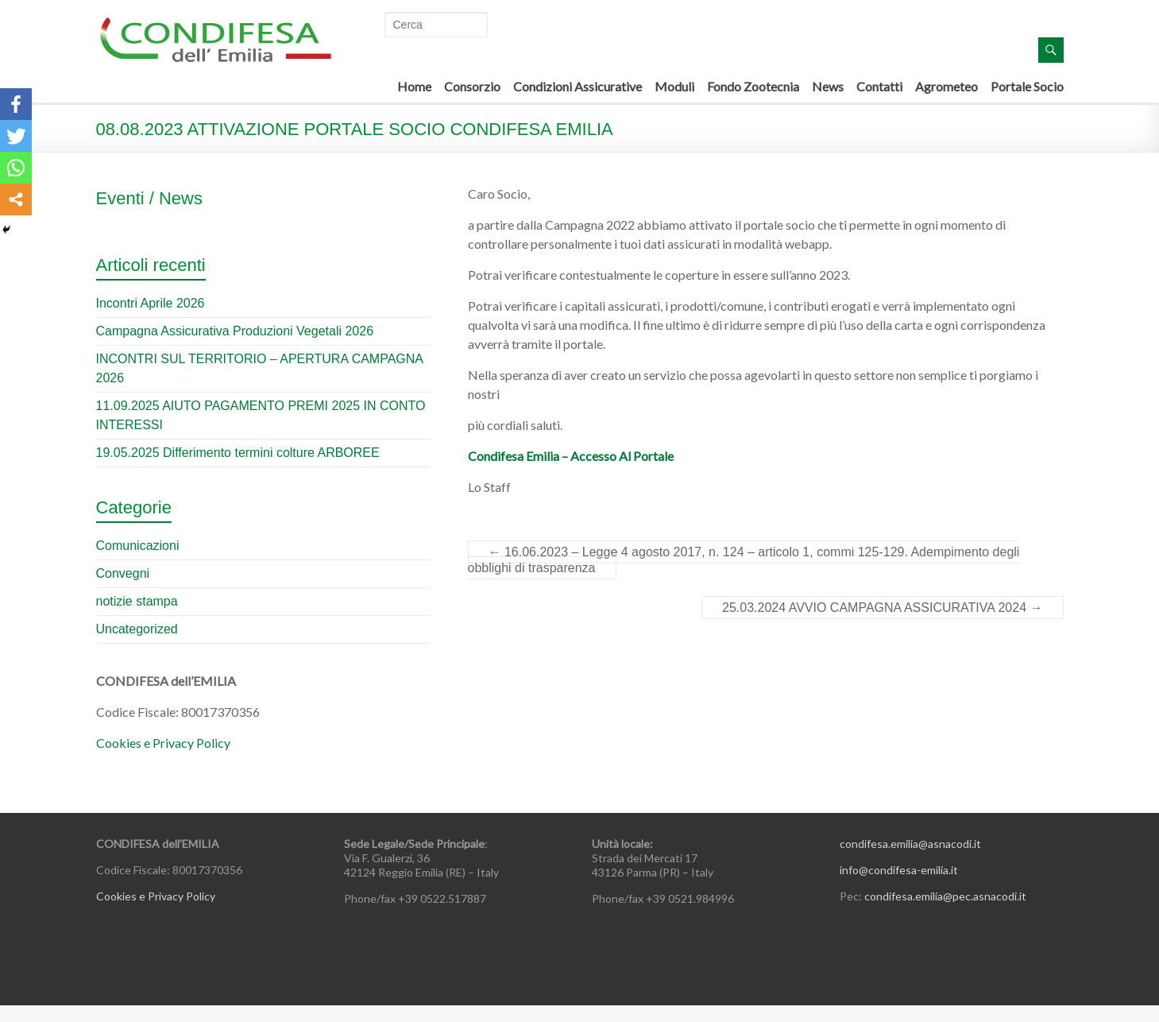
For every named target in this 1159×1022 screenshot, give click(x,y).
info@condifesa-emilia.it (899, 870)
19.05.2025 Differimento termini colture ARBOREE (238, 452)
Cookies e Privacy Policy (163, 742)
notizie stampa (137, 601)
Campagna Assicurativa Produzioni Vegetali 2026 (235, 331)
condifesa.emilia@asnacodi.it (910, 843)
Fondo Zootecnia (753, 86)
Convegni (123, 573)
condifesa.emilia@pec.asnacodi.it (945, 896)
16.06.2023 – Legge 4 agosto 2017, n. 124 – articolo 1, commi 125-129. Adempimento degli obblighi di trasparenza (744, 560)
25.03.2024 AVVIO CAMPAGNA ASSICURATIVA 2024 (882, 607)
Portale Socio (1027, 86)
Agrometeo (946, 86)
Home (414, 86)
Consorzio (472, 86)
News (828, 86)
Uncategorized (137, 629)
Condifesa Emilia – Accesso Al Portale (571, 455)
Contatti (879, 86)
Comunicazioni (138, 545)
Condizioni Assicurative (577, 86)
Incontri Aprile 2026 (150, 303)
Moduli (674, 86)
